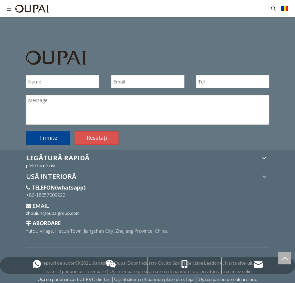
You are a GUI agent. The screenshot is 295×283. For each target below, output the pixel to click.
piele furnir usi (40, 165)
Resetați (97, 137)
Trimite (48, 137)
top (284, 258)
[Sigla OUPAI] (56, 58)
